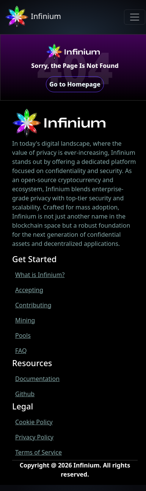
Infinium (33, 17)
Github (25, 394)
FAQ (21, 350)
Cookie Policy (34, 422)
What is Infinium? (39, 275)
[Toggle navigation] (134, 17)
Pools (23, 335)
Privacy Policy (34, 437)
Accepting (29, 290)
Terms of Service (38, 452)
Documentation (37, 379)
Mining (25, 320)
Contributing (33, 305)
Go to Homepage (74, 84)
